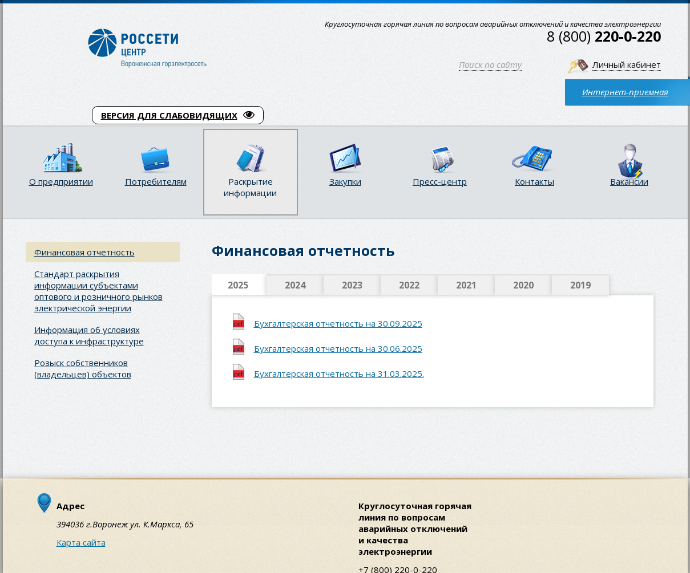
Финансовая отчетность (84, 252)
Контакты (534, 181)
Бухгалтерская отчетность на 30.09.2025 (338, 323)
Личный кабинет (626, 64)
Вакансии (629, 181)
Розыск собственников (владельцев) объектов (82, 368)
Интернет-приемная (625, 91)
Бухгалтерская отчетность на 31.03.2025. (339, 373)
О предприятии (61, 181)
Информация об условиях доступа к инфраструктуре (89, 335)
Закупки (345, 181)
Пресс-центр (440, 181)
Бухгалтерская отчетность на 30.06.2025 (338, 348)
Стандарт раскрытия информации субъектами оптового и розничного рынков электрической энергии (98, 291)
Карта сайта (81, 542)
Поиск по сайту (490, 64)
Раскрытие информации (250, 187)
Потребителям (156, 181)
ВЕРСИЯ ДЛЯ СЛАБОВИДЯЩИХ (178, 115)
